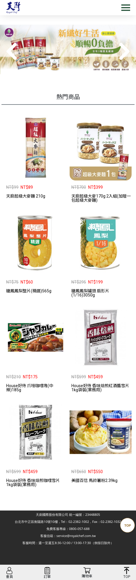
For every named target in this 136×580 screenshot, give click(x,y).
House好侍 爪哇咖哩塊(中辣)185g (29, 387)
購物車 (87, 576)
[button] (124, 51)
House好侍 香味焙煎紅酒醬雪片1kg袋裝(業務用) (100, 387)
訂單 (47, 577)
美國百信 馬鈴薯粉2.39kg (94, 480)
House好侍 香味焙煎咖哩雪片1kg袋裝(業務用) (33, 482)
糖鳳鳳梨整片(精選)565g (28, 291)
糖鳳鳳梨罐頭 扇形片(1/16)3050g (90, 293)
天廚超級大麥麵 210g (25, 196)
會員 (9, 577)
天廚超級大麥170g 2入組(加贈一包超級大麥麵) (101, 198)
